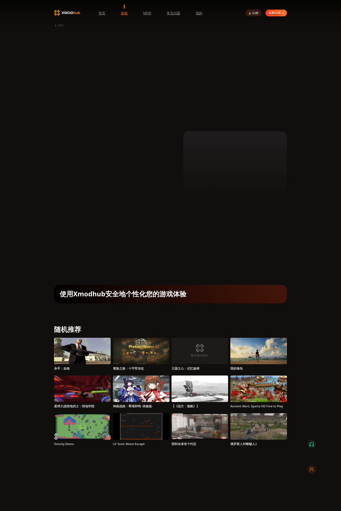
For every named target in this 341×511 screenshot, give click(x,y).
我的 (199, 13)
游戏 (124, 13)
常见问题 (173, 13)
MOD (147, 13)
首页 (102, 13)
